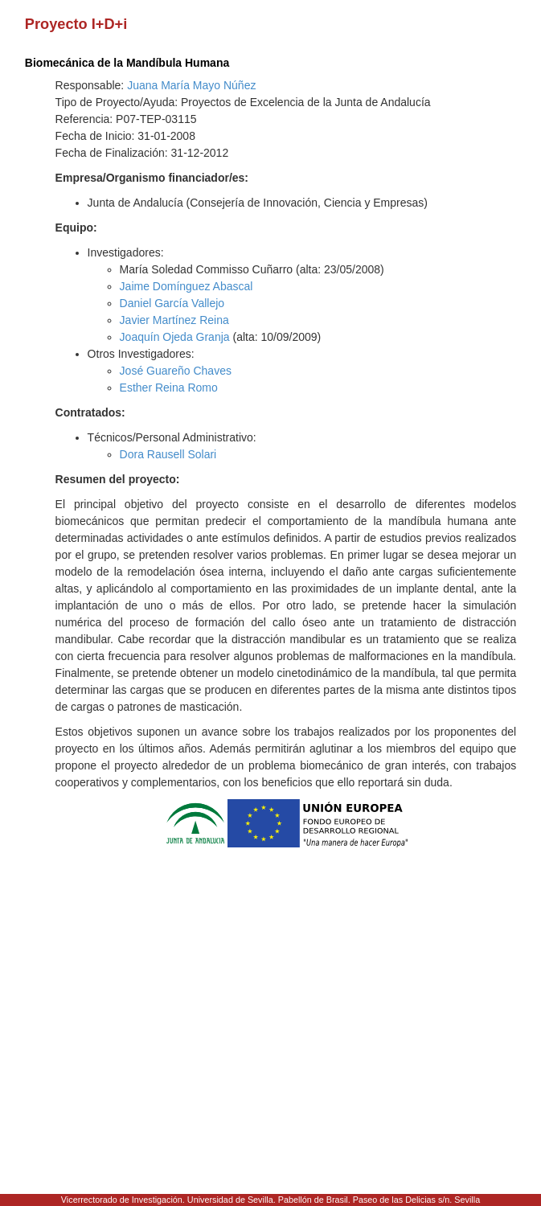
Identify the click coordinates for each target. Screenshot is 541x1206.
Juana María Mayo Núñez (191, 85)
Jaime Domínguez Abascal (186, 286)
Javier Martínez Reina (174, 320)
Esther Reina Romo (169, 387)
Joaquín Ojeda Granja (175, 336)
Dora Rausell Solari (168, 454)
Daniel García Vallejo (172, 303)
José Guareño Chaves (176, 370)
